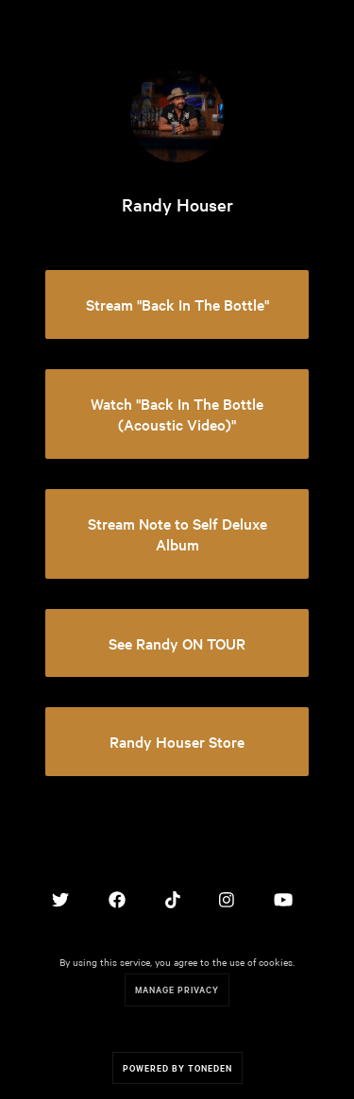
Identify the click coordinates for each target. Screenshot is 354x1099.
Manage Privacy (177, 989)
